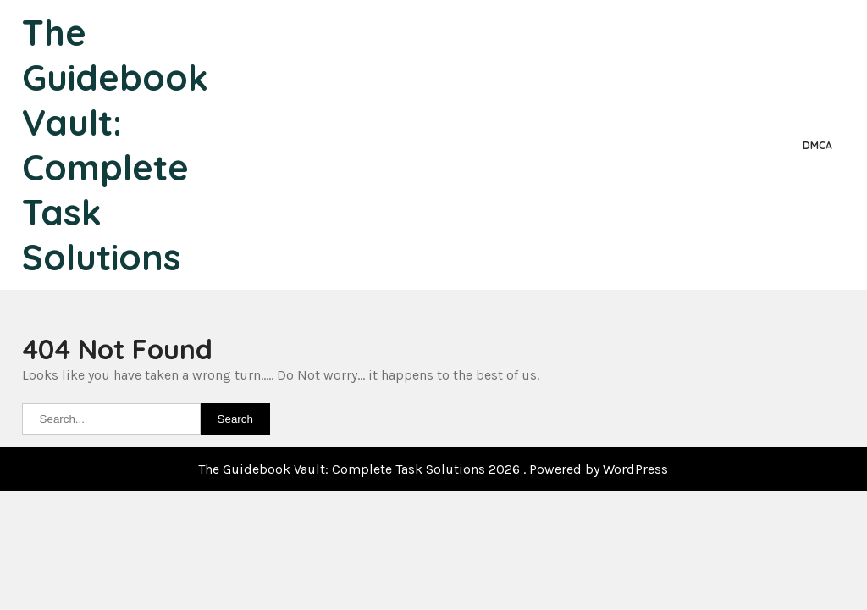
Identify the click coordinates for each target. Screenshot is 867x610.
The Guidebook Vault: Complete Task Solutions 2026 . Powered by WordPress (433, 469)
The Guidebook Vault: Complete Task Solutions (115, 145)
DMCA (817, 145)
